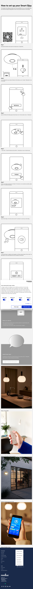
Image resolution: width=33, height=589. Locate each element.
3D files (2, 558)
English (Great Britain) (20, 555)
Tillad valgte (16, 306)
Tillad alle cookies (26, 306)
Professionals (3, 550)
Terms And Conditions (4, 570)
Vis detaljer (27, 303)
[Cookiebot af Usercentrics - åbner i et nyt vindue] (27, 281)
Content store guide (4, 556)
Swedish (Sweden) (19, 561)
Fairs (1, 562)
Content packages (3, 555)
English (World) (19, 559)
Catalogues (2, 553)
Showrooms (2, 561)
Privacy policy (3, 567)
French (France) (19, 557)
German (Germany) (19, 553)
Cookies (2, 568)
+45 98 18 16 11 (3, 580)
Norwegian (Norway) (19, 551)
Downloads (2, 552)
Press (1, 559)
